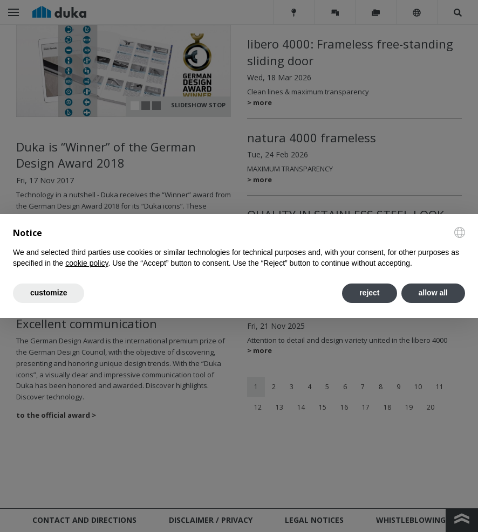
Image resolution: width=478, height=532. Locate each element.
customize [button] (48, 292)
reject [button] (369, 292)
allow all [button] (433, 292)
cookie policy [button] (86, 263)
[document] (239, 248)
